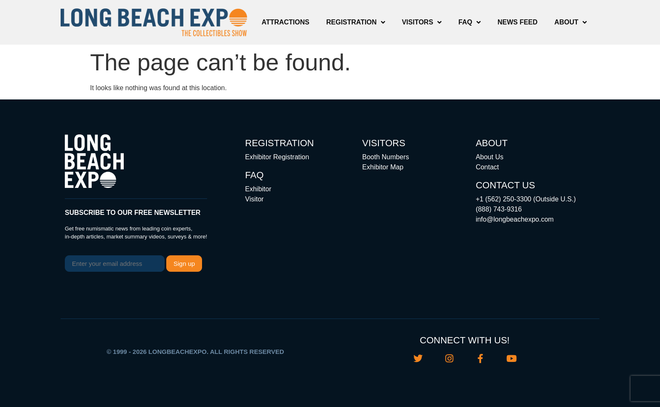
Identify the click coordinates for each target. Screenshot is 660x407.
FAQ (469, 22)
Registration (355, 22)
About (570, 22)
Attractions (285, 22)
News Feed (518, 22)
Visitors (422, 22)
